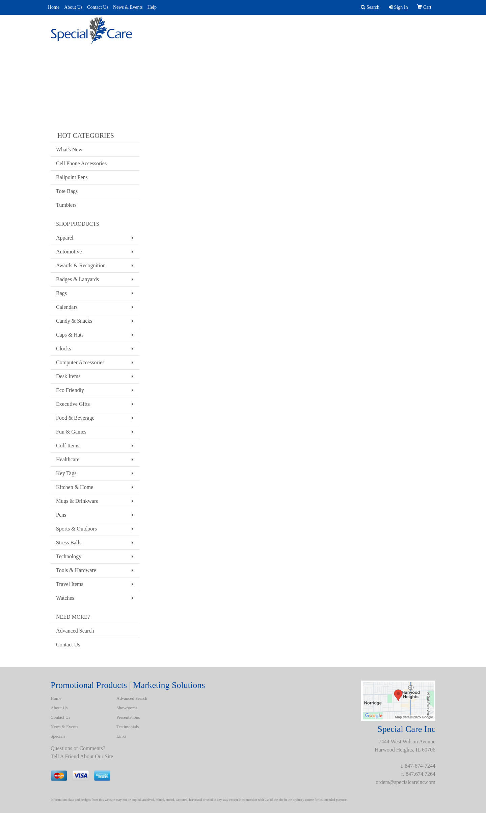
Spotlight (347, 27)
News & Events (128, 7)
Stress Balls (68, 542)
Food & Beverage (75, 418)
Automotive (69, 251)
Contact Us (97, 7)
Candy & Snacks (74, 321)
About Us (73, 7)
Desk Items (68, 376)
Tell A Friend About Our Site (82, 756)
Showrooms (126, 707)
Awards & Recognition (81, 265)
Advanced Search (203, 27)
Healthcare (67, 459)
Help (152, 7)
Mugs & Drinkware (77, 501)
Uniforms (306, 27)
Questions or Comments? (78, 748)
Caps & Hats (70, 335)
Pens (61, 515)
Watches (65, 598)
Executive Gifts (73, 404)
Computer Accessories (80, 362)
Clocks (63, 348)
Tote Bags (67, 191)
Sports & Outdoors (76, 529)
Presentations (260, 27)
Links (121, 736)
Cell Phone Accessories (81, 163)
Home (53, 7)
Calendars (67, 307)
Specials (58, 736)
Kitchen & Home (74, 487)
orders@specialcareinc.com (405, 782)
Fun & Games (71, 432)
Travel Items (69, 584)
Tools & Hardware (76, 570)
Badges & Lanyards (77, 279)
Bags (61, 293)
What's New (69, 149)
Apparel (65, 238)
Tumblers (66, 205)
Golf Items (67, 445)
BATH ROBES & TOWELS (404, 27)
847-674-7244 (420, 766)
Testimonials (127, 726)
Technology (68, 556)
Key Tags (66, 473)
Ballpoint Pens (72, 177)
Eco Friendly (70, 390)
